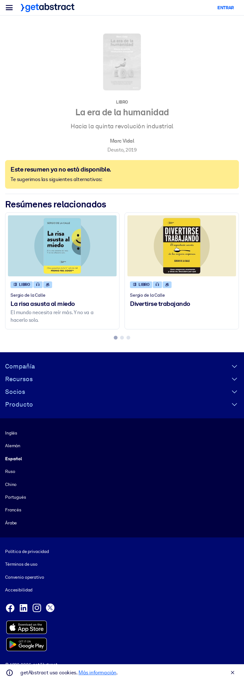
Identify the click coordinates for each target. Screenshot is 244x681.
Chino (11, 484)
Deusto (115, 150)
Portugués (15, 497)
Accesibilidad (18, 589)
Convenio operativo (24, 577)
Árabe (11, 522)
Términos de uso (21, 564)
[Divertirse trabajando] (181, 245)
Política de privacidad (27, 551)
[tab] (116, 338)
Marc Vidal (122, 141)
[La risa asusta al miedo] (62, 245)
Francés (13, 509)
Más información (97, 673)
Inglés (11, 432)
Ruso (10, 471)
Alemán (12, 445)
